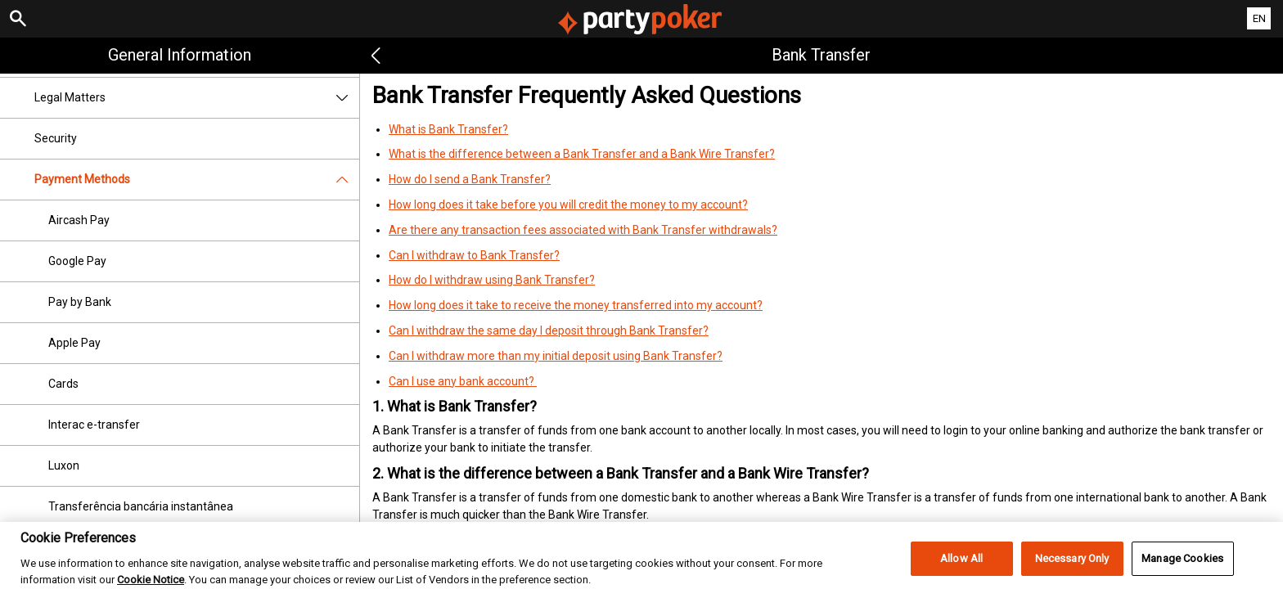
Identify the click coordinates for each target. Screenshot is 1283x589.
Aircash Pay (79, 220)
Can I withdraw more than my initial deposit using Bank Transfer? (556, 355)
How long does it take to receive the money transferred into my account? (576, 305)
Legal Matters (196, 98)
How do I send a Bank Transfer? (470, 179)
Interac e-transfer (94, 424)
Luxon (63, 465)
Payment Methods (196, 180)
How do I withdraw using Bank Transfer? (492, 279)
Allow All (961, 566)
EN (1259, 18)
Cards (63, 383)
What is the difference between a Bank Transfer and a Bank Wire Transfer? (582, 153)
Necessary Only (1072, 566)
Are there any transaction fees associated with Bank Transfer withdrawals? (583, 229)
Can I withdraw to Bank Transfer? (474, 255)
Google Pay (77, 261)
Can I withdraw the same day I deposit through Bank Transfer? (549, 330)
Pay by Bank (79, 301)
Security (55, 138)
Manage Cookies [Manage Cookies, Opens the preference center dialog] (1182, 566)
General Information (179, 55)
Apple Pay (74, 342)
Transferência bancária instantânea (140, 506)
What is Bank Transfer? (448, 129)
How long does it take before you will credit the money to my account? (568, 204)
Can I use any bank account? (463, 381)
